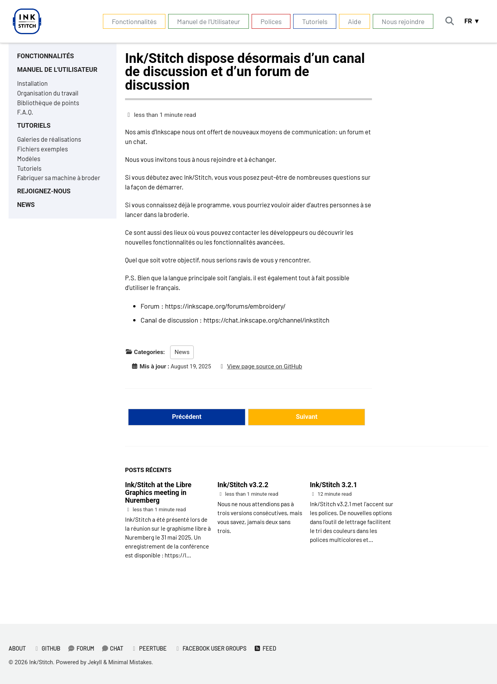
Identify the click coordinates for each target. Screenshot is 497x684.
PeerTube (154, 648)
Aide (350, 21)
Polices (267, 21)
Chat (117, 648)
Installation (33, 86)
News (181, 363)
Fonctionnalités (130, 21)
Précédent (186, 429)
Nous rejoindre (399, 21)
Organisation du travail (49, 96)
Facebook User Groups (218, 648)
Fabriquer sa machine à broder (61, 186)
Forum (84, 648)
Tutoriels (310, 21)
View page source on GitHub (268, 377)
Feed (275, 648)
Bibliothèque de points (50, 106)
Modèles (29, 166)
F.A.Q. (26, 116)
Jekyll (96, 662)
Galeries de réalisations (50, 145)
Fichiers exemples (43, 155)
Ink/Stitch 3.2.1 (333, 498)
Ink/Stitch (41, 662)
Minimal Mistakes (134, 662)
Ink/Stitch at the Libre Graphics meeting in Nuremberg (158, 505)
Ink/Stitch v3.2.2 (242, 498)
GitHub (49, 648)
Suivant (306, 429)
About (18, 648)
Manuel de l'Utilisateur (204, 21)
